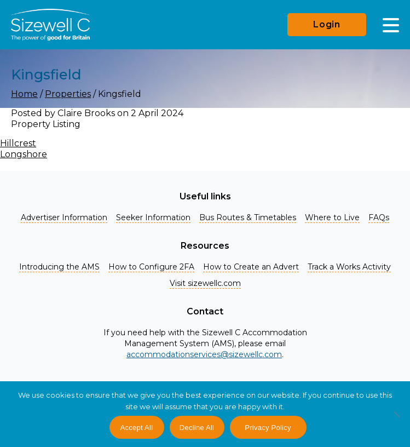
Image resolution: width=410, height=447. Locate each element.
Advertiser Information (64, 217)
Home (24, 94)
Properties (68, 94)
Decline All (197, 427)
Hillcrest (18, 143)
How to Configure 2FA (151, 267)
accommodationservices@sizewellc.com (204, 354)
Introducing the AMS (59, 267)
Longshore (23, 154)
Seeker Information (153, 217)
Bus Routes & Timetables (247, 217)
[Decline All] (396, 420)
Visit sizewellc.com (205, 283)
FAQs (378, 217)
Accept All (136, 427)
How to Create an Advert (251, 267)
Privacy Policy (268, 427)
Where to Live (332, 217)
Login (326, 24)
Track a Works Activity (349, 267)
